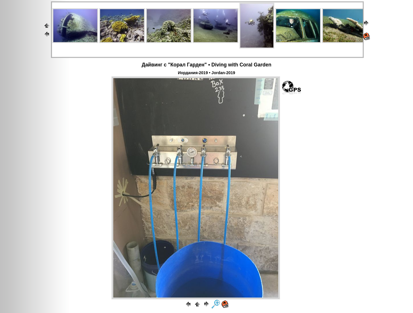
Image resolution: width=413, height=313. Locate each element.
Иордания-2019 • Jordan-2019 (206, 72)
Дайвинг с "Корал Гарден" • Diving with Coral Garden (206, 65)
